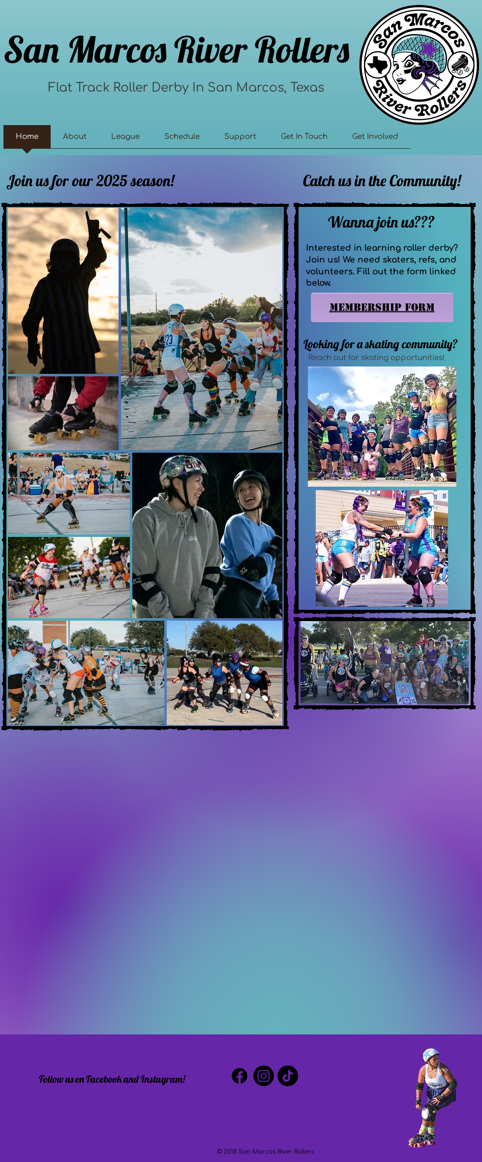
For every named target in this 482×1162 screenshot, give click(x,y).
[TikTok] (287, 1075)
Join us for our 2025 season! (90, 180)
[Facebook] (239, 1075)
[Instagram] (263, 1075)
